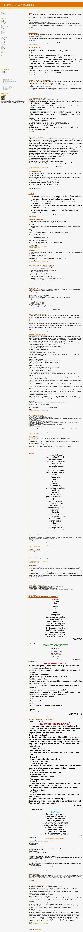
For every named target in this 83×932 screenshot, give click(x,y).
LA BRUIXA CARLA (34, 549)
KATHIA (37, 262)
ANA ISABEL (38, 168)
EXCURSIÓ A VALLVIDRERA (36, 585)
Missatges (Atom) (37, 929)
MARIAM (2, 41)
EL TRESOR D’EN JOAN (35, 415)
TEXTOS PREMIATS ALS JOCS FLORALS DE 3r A (43, 719)
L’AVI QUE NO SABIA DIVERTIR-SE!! (39, 885)
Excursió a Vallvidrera (34, 171)
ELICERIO (2, 30)
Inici (51, 926)
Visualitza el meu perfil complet (6, 103)
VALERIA (37, 411)
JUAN (2, 38)
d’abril (4, 75)
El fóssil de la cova (33, 288)
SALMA (2, 48)
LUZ (1, 40)
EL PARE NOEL (33, 13)
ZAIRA (2, 52)
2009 (3, 72)
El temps (31, 453)
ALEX (2, 21)
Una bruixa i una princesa (35, 219)
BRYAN (2, 25)
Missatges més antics (78, 926)
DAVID (2, 28)
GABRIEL (2, 32)
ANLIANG (2, 23)
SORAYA (2, 49)
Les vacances (32, 250)
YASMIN (37, 190)
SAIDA (2, 47)
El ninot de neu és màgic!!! (36, 137)
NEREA (2, 44)
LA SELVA (31, 194)
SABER (2, 46)
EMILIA (37, 592)
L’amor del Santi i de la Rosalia (37, 98)
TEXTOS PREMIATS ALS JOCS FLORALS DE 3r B (43, 597)
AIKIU (2, 20)
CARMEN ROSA (3, 26)
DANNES (2, 27)
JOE (1, 36)
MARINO (37, 924)
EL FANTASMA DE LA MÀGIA (37, 314)
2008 (3, 71)
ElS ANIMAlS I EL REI (34, 47)
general (2, 33)
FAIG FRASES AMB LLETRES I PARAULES (41, 265)
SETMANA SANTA (33, 874)
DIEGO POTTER (33, 436)
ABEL (2, 19)
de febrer (4, 73)
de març (4, 74)
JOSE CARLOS (3, 37)
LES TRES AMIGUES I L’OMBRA (37, 335)
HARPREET (38, 247)
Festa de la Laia (32, 33)
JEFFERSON (38, 29)
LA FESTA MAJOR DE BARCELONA (39, 80)
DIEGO (37, 44)
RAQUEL (2, 45)
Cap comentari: (44, 43)
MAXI (2, 43)
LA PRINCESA (32, 565)
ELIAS (37, 216)
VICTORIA (37, 562)
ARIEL (2, 24)
